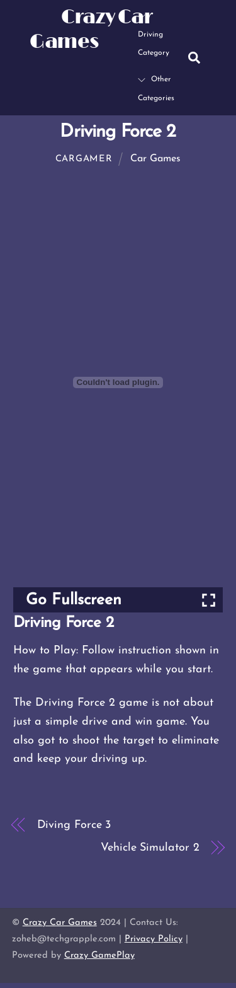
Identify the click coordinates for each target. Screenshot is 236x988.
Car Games (155, 159)
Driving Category (153, 34)
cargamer (84, 159)
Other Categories (156, 89)
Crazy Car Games (60, 923)
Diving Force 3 (74, 825)
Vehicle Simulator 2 (150, 848)
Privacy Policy (154, 939)
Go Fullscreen (73, 600)
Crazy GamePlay (99, 955)
